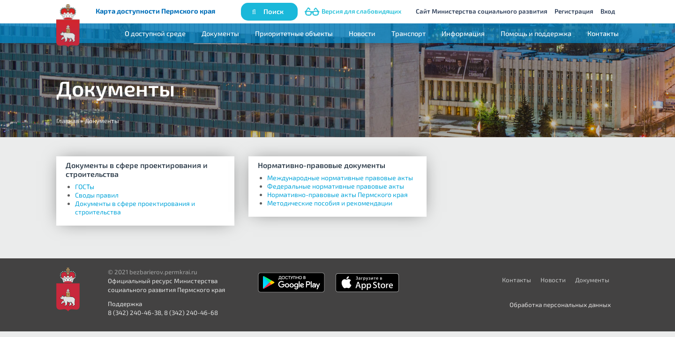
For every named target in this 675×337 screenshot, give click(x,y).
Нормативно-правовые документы (321, 165)
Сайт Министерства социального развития (481, 11)
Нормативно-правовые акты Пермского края (337, 194)
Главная (67, 121)
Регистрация (574, 11)
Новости (362, 33)
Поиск (273, 11)
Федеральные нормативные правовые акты (335, 186)
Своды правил (97, 195)
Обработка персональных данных (560, 304)
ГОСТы (84, 186)
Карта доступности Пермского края (155, 11)
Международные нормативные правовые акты (340, 178)
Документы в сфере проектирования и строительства (137, 169)
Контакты (603, 33)
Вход (607, 11)
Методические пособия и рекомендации (329, 203)
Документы (220, 33)
